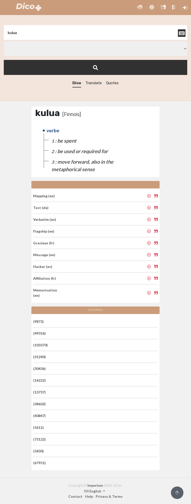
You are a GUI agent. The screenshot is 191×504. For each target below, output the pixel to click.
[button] (140, 7)
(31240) (39, 357)
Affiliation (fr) (44, 278)
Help (89, 496)
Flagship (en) (43, 231)
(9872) (38, 321)
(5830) (38, 451)
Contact (75, 496)
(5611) (38, 427)
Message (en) (44, 255)
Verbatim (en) (44, 219)
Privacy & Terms (109, 496)
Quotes (112, 83)
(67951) (39, 463)
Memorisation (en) (45, 292)
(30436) (39, 368)
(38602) (39, 404)
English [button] (93, 491)
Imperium (95, 485)
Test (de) (41, 208)
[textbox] (95, 32)
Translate (93, 83)
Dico (76, 83)
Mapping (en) (44, 196)
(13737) (39, 392)
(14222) (39, 380)
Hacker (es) (42, 266)
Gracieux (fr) (43, 243)
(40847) (39, 416)
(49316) (39, 333)
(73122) (39, 439)
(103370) (40, 345)
